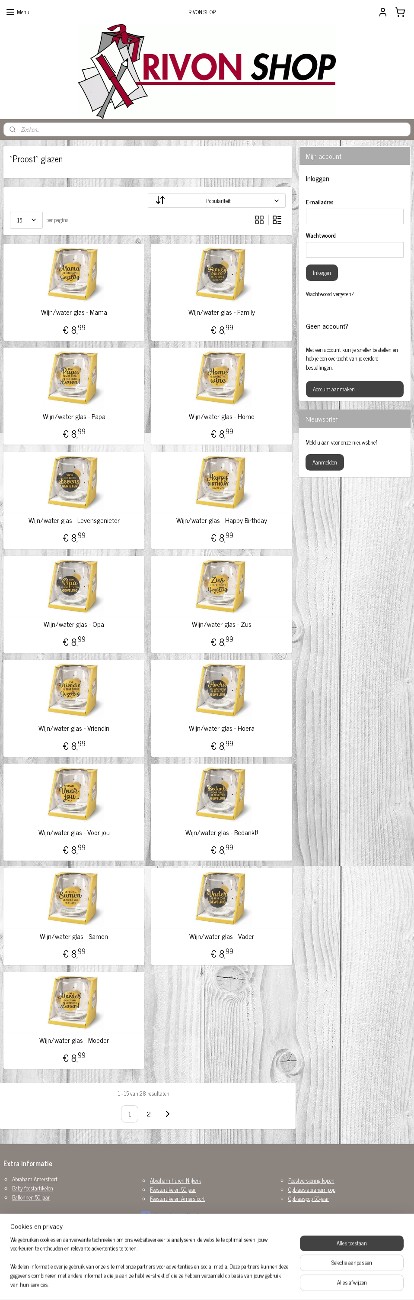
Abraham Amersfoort (34, 1179)
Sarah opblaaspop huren (38, 1232)
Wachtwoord (321, 235)
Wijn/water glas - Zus (222, 624)
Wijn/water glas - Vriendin (73, 728)
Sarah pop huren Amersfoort (42, 1241)
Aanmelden (324, 462)
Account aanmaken (334, 389)
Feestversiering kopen (311, 1180)
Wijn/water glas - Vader (221, 936)
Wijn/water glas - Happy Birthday (221, 520)
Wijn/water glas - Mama (74, 312)
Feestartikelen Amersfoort (177, 1198)
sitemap (185, 1284)
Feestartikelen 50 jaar (173, 1189)
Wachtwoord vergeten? (330, 294)
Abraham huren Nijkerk (175, 1180)
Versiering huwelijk (32, 1250)
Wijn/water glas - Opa (74, 624)
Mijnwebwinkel (280, 1284)
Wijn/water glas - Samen (74, 936)
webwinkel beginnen (222, 1284)
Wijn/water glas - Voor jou (74, 832)
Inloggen (322, 272)
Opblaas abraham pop (311, 1189)
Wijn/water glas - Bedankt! (221, 832)
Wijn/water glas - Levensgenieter (74, 520)
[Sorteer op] (216, 200)
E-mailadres (320, 202)
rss (198, 1284)
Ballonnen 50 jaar (31, 1197)
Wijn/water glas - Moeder (74, 1040)
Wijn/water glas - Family (221, 312)
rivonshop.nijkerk (170, 1215)
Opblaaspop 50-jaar (308, 1198)
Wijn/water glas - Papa (74, 416)
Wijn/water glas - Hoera (222, 728)
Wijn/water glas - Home (222, 416)
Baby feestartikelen (32, 1188)
